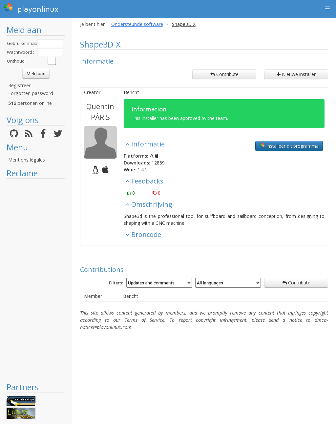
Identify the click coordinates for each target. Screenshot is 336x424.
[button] (327, 8)
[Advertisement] (36, 280)
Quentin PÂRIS (100, 111)
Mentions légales (26, 160)
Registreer (19, 85)
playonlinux (31, 8)
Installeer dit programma (289, 146)
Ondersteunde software (137, 24)
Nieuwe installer (296, 74)
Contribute (224, 74)
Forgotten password (30, 93)
